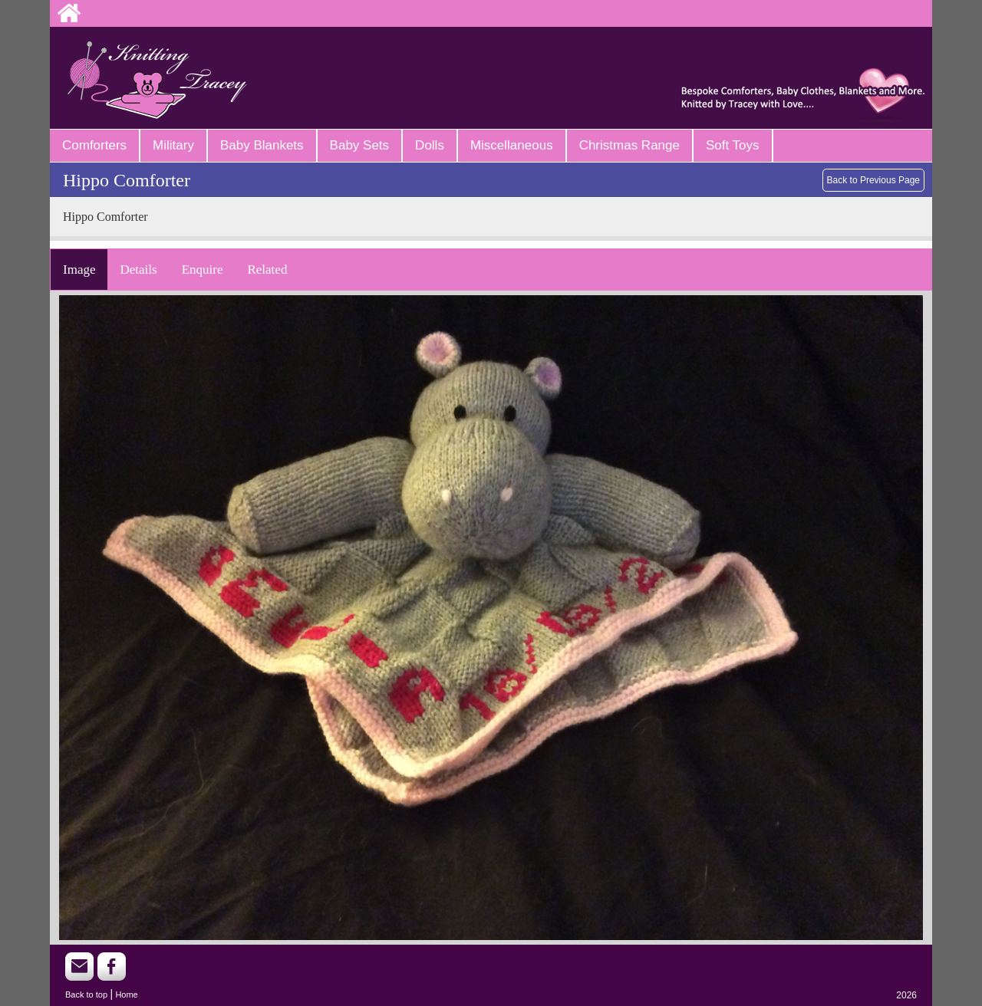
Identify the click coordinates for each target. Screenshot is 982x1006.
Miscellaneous (511, 145)
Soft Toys (733, 145)
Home (126, 994)
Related (267, 269)
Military (173, 145)
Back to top (86, 994)
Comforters (94, 145)
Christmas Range (629, 145)
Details (138, 269)
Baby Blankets (262, 145)
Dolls (429, 145)
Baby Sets (360, 145)
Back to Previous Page (873, 180)
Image (79, 269)
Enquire (202, 269)
